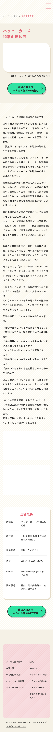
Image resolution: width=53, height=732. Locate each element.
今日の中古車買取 (37, 687)
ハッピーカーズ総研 (15, 681)
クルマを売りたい (14, 661)
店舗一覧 (10, 668)
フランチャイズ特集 (38, 681)
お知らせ (33, 668)
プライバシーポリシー (16, 726)
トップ (6, 16)
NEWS (31, 661)
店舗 (15, 16)
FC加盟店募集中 (13, 674)
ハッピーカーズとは (15, 687)
